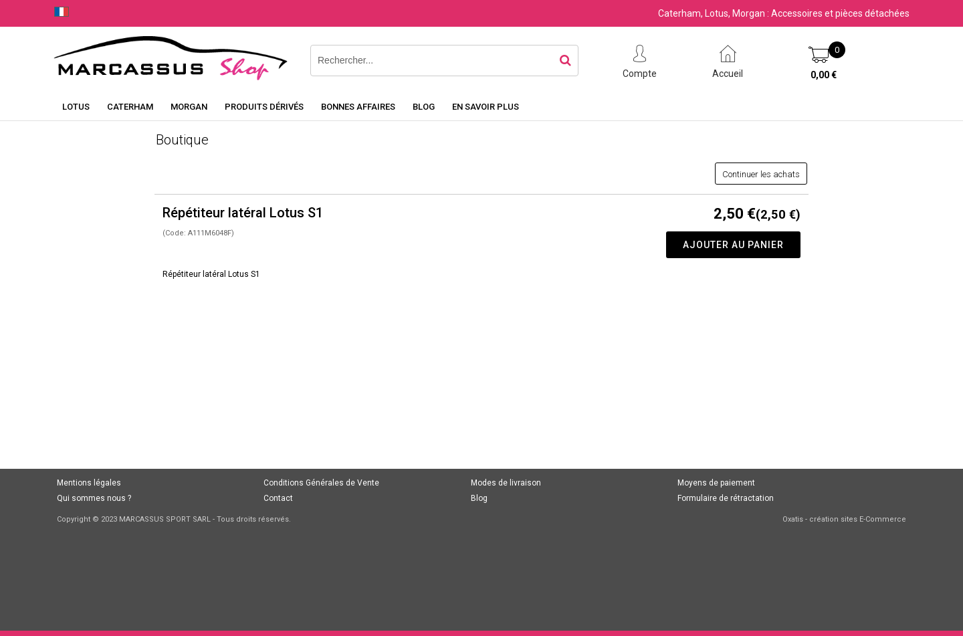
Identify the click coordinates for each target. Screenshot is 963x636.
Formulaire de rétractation (725, 498)
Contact (278, 498)
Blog (424, 107)
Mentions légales (89, 483)
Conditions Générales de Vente (321, 483)
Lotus (76, 107)
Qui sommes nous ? (94, 498)
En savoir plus (485, 107)
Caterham (130, 107)
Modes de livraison (506, 483)
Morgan (189, 107)
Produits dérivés (264, 107)
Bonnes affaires (358, 107)
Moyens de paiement (716, 483)
